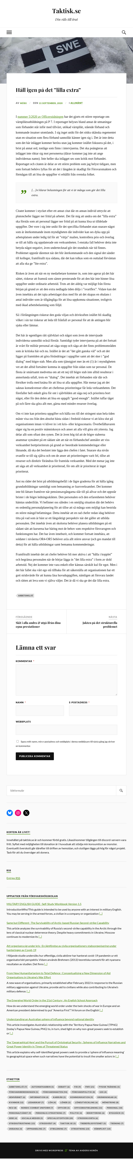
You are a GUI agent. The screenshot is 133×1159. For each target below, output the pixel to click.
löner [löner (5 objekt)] (65, 1103)
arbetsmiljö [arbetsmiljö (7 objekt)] (18, 1087)
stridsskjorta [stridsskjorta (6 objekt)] (88, 1119)
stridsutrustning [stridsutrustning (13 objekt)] (22, 1124)
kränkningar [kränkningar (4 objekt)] (107, 1098)
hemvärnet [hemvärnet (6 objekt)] (17, 1098)
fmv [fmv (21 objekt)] (89, 1087)
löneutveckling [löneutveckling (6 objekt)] (86, 1103)
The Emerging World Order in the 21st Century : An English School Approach (52, 1001)
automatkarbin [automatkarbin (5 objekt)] (43, 1087)
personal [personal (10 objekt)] (114, 1108)
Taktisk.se (66, 10)
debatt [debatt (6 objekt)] (64, 1087)
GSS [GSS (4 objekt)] (103, 1093)
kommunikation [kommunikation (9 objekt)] (81, 1098)
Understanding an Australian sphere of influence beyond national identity (50, 1019)
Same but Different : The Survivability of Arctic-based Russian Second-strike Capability (58, 923)
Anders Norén (89, 1151)
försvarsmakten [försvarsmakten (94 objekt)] (55, 1093)
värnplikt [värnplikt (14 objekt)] (102, 1129)
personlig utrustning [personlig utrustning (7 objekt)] (50, 1114)
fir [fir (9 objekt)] (77, 1087)
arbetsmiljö (25, 595)
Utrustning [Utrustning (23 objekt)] (80, 1129)
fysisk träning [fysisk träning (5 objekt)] (109, 1087)
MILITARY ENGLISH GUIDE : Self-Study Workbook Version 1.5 (44, 904)
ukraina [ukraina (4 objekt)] (15, 1129)
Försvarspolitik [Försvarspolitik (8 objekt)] (83, 1093)
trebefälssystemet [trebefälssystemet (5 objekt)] (93, 1124)
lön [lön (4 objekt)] (52, 1103)
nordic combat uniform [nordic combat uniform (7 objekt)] (37, 1108)
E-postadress (79, 702)
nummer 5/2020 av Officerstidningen (41, 116)
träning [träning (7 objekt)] (116, 1124)
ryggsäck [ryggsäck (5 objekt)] (116, 1114)
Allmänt (79, 103)
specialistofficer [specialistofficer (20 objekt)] (60, 1119)
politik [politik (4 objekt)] (76, 1114)
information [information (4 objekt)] (39, 1098)
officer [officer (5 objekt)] (64, 1108)
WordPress (56, 1151)
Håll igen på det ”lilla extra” (64, 89)
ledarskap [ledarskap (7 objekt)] (36, 1103)
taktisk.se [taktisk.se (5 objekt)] (68, 1124)
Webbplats (23, 721)
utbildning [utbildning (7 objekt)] (58, 1129)
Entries (13, 878)
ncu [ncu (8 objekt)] (13, 1108)
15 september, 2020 (52, 103)
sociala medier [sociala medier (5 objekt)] (32, 1119)
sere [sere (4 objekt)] (13, 1119)
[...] (101, 914)
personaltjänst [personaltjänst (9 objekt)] (20, 1114)
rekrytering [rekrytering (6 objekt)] (96, 1114)
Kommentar (25, 661)
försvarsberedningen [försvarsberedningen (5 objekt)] (23, 1093)
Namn (21, 702)
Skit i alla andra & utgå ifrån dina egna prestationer (38, 624)
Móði (23, 103)
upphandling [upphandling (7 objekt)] (36, 1129)
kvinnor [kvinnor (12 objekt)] (16, 1103)
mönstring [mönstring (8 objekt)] (110, 1103)
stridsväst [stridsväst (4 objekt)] (47, 1124)
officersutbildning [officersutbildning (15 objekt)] (88, 1108)
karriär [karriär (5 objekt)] (59, 1098)
